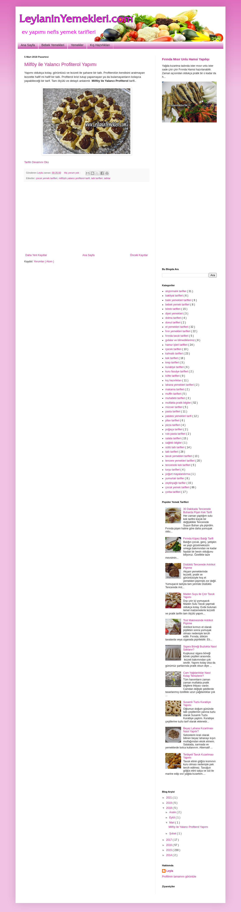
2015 (169, 850)
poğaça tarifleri (174, 429)
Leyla (169, 870)
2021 (169, 797)
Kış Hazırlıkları (100, 45)
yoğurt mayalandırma (178, 474)
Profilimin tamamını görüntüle (179, 876)
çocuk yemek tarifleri (46, 178)
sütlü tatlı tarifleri (175, 447)
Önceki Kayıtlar (139, 255)
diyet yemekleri (174, 313)
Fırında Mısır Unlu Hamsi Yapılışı (186, 59)
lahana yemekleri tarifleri (179, 384)
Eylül (172, 817)
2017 (169, 839)
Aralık (173, 812)
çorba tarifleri (173, 491)
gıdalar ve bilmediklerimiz (180, 340)
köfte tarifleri (172, 375)
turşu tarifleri (172, 469)
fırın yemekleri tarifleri (178, 331)
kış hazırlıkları (173, 380)
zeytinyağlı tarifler (176, 483)
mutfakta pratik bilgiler (178, 402)
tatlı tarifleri (97, 178)
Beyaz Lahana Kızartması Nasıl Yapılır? (198, 730)
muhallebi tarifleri (175, 398)
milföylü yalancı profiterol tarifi (74, 178)
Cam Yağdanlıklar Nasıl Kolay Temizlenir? (197, 674)
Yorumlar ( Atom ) (44, 261)
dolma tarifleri (173, 317)
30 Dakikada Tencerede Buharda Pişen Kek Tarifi (197, 510)
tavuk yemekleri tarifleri (179, 456)
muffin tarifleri (173, 393)
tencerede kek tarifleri (178, 465)
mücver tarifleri (174, 407)
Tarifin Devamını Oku (36, 162)
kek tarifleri (172, 358)
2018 (169, 807)
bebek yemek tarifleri (177, 304)
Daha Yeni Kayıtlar (36, 255)
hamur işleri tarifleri (176, 344)
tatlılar (107, 178)
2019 (169, 802)
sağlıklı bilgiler (174, 442)
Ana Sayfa (28, 45)
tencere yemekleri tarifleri (180, 460)
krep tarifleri (172, 362)
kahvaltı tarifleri (174, 353)
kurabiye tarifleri (175, 367)
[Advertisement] (86, 217)
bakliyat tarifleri (174, 295)
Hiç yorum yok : (72, 172)
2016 (169, 845)
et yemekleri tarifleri (177, 326)
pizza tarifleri (173, 425)
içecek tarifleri (173, 349)
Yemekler (77, 45)
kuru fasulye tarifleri (177, 371)
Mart (172, 822)
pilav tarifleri (172, 420)
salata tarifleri (173, 438)
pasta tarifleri (173, 411)
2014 (169, 855)
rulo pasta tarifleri (175, 433)
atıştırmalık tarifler (176, 291)
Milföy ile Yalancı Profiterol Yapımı (60, 64)
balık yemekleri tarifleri (178, 300)
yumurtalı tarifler (175, 478)
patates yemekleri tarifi (178, 416)
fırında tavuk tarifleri (177, 335)
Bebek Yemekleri (53, 45)
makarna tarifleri (175, 389)
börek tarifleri (173, 308)
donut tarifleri (173, 322)
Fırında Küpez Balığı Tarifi (198, 538)
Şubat (173, 833)
